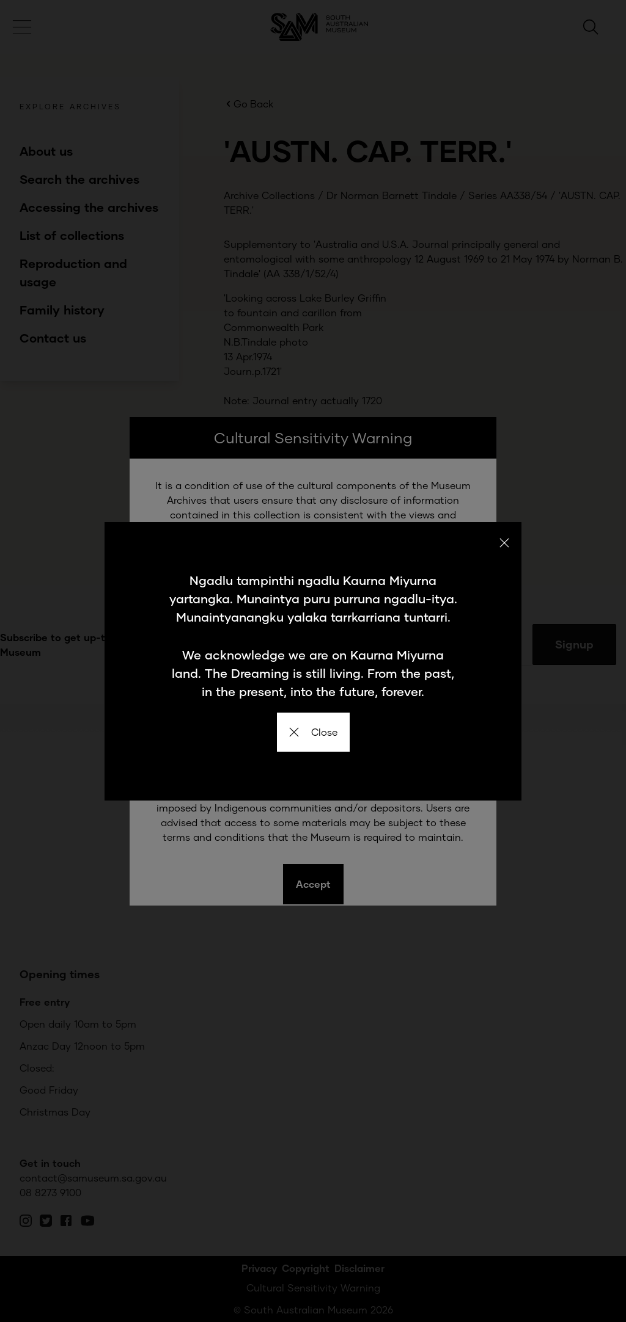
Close (313, 732)
